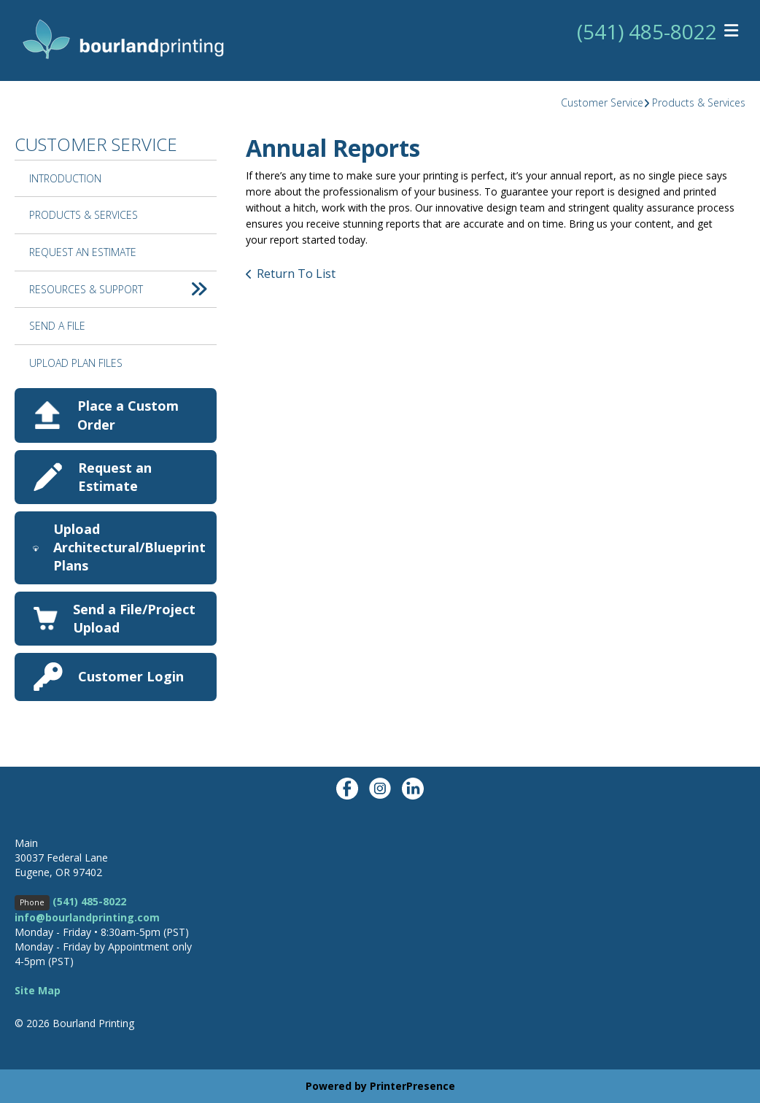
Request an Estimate (115, 477)
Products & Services (698, 102)
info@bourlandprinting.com (87, 917)
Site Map (38, 990)
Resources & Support (123, 289)
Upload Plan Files (76, 363)
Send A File (57, 326)
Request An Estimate (82, 252)
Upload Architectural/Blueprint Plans (129, 547)
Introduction (65, 178)
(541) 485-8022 (647, 31)
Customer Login (131, 676)
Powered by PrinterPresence (380, 1086)
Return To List (296, 274)
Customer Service (602, 102)
